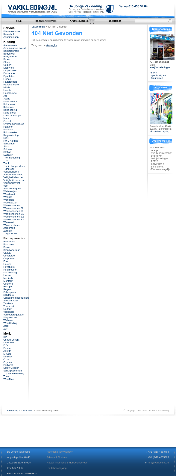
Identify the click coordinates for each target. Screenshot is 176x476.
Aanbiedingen (11, 37)
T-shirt (6, 163)
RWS (6, 138)
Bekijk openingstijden (158, 74)
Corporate (8, 258)
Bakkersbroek (11, 50)
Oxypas (7, 362)
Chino (6, 62)
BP (5, 337)
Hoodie (7, 90)
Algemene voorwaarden (60, 451)
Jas (5, 95)
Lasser (7, 275)
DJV (5, 345)
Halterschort (10, 81)
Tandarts (8, 303)
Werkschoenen (11, 205)
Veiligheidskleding (13, 174)
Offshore (8, 283)
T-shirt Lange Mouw (14, 166)
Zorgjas (7, 230)
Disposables (10, 70)
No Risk (7, 356)
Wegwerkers (10, 317)
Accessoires (10, 45)
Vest (5, 185)
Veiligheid (8, 311)
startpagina (51, 45)
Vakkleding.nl (38, 26)
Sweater (8, 154)
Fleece (7, 79)
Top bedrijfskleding (13, 373)
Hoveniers (9, 266)
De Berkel (8, 342)
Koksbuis (8, 107)
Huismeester (10, 269)
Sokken (7, 149)
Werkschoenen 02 (13, 208)
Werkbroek (9, 194)
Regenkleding (11, 135)
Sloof (6, 146)
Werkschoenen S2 (13, 216)
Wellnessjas (10, 191)
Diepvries (8, 67)
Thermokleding (11, 157)
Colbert (7, 65)
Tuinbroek (8, 168)
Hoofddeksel (10, 93)
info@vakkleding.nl (160, 67)
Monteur (8, 280)
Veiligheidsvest (11, 183)
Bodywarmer (10, 56)
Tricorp (7, 376)
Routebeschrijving (160, 131)
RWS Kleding (10, 140)
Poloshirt (8, 129)
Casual (7, 252)
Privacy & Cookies (57, 457)
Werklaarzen (10, 202)
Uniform (7, 309)
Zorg (5, 325)
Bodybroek (9, 53)
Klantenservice (11, 31)
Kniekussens (10, 101)
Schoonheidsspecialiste (16, 297)
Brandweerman (11, 250)
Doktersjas (9, 73)
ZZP (5, 328)
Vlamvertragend (12, 188)
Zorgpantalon (10, 233)
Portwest (8, 365)
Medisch (8, 278)
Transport (8, 306)
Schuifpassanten (12, 370)
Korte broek (9, 112)
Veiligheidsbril (11, 171)
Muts (6, 118)
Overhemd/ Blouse (13, 124)
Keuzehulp (9, 34)
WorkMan (8, 379)
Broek (6, 59)
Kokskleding (10, 109)
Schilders (8, 295)
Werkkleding (10, 323)
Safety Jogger (11, 367)
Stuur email (157, 78)
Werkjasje (8, 199)
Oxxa (6, 359)
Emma (6, 348)
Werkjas (7, 197)
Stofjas (7, 152)
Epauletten (9, 76)
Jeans (6, 98)
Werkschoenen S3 (13, 219)
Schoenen (9, 143)
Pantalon (8, 126)
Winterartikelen (11, 225)
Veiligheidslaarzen (13, 177)
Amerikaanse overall (14, 48)
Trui (5, 160)
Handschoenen (11, 84)
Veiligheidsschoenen (14, 180)
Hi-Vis (6, 87)
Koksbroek (9, 104)
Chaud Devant (11, 339)
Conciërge (9, 255)
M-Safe (7, 353)
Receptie (8, 286)
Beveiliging (9, 241)
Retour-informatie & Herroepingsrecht (67, 462)
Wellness (8, 320)
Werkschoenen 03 (13, 211)
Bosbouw (8, 244)
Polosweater (10, 132)
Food (6, 261)
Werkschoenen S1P (14, 213)
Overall (7, 121)
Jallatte (7, 351)
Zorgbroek (9, 227)
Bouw (6, 247)
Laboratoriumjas (12, 115)
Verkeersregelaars (13, 314)
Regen (7, 289)
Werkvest (8, 222)
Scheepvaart (10, 292)
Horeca (7, 264)
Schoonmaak (10, 300)
